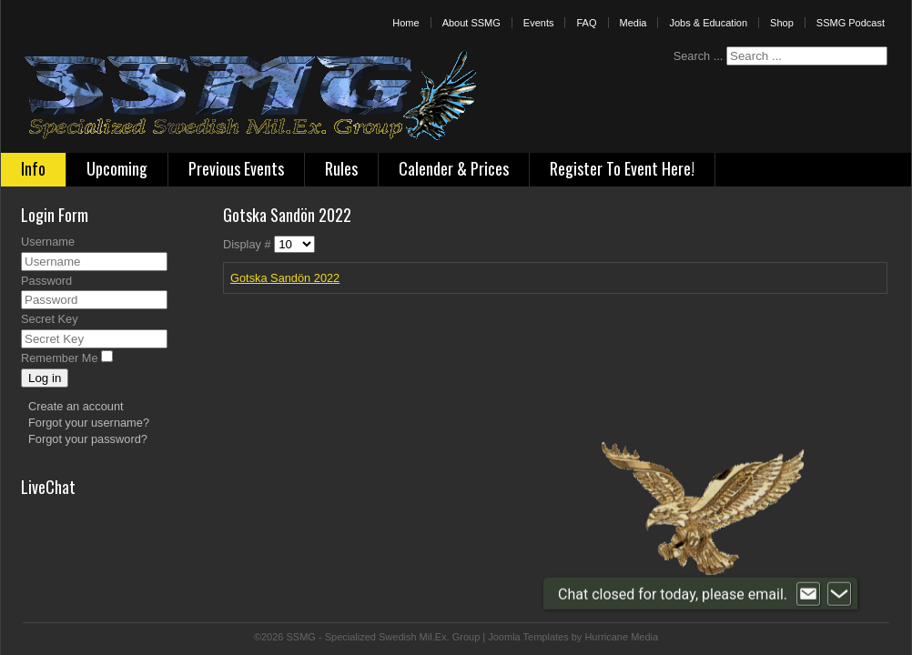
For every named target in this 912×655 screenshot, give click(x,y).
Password (46, 280)
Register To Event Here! (622, 168)
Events (538, 22)
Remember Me (59, 358)
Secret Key (49, 319)
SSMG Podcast (850, 22)
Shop (782, 22)
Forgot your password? (87, 439)
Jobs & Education (708, 22)
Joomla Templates (528, 636)
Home (405, 22)
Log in (44, 378)
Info (33, 168)
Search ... (699, 56)
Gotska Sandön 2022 (284, 278)
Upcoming (116, 168)
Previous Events (236, 168)
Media (633, 22)
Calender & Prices (454, 168)
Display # (248, 244)
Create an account (76, 406)
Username (48, 241)
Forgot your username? (88, 422)
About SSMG (471, 22)
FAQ (586, 22)
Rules (341, 168)
